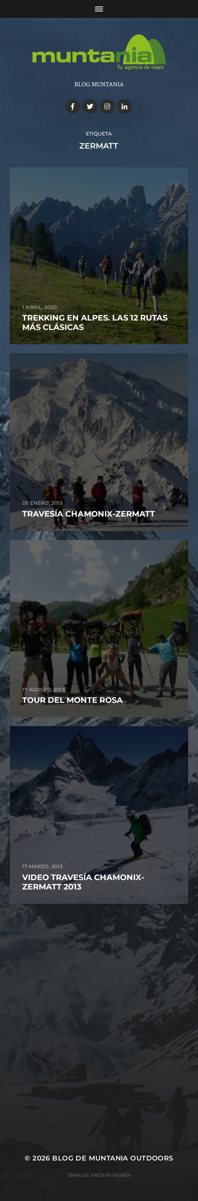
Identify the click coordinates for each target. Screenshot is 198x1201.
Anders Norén (111, 1175)
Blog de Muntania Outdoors (112, 1158)
